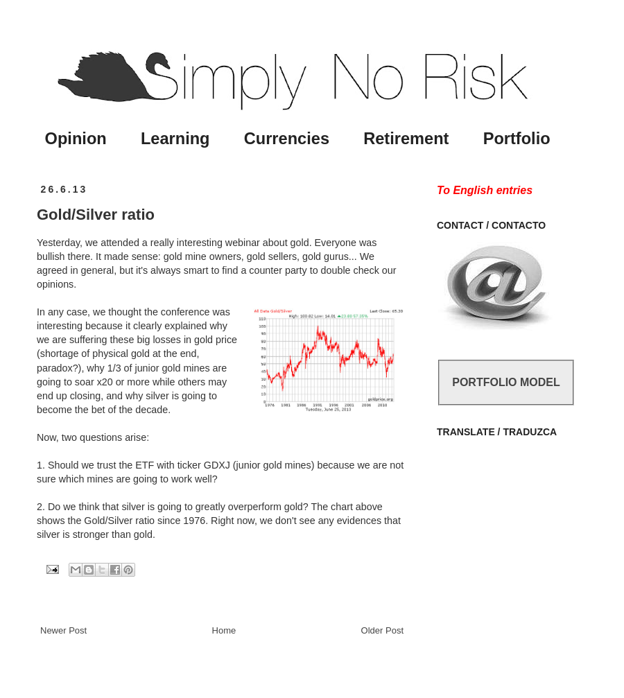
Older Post (382, 630)
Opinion (76, 139)
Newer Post (63, 630)
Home (224, 630)
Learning (175, 139)
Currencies (286, 139)
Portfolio (517, 139)
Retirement (406, 139)
